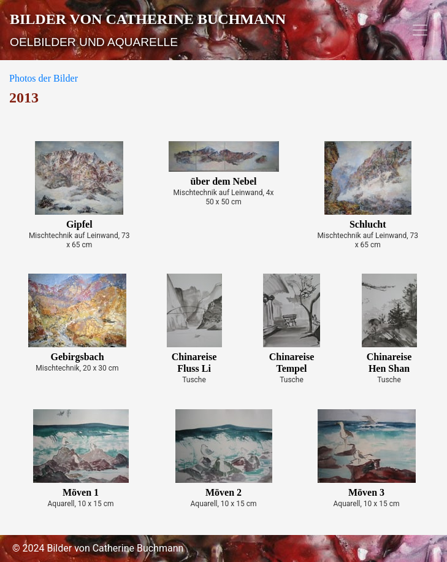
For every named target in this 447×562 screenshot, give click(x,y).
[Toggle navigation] (420, 30)
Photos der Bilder (43, 78)
